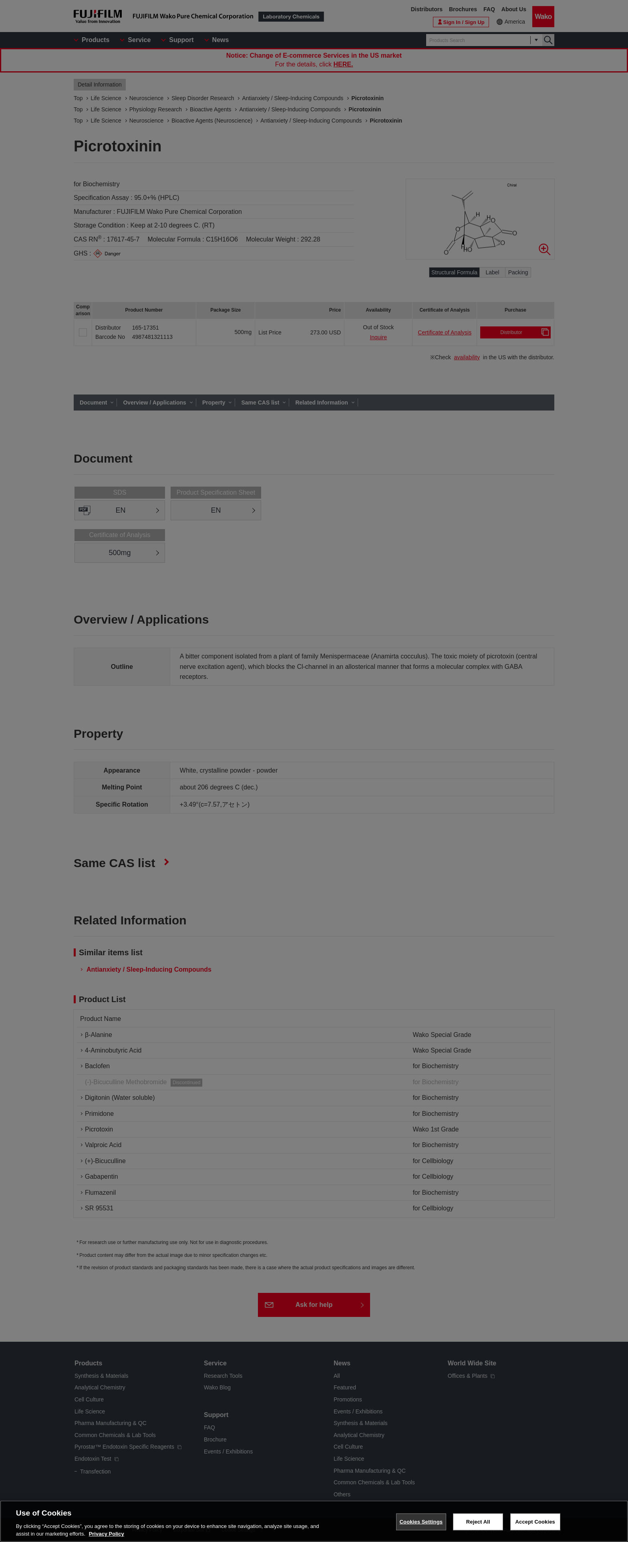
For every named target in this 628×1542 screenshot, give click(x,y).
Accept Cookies (535, 1522)
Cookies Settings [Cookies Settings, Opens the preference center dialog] (421, 1522)
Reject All (478, 1522)
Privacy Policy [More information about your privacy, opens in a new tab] (106, 1535)
